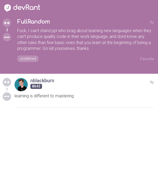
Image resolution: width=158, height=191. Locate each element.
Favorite (147, 59)
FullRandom (33, 22)
